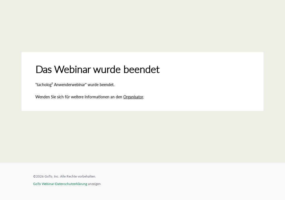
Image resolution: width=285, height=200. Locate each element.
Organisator (133, 96)
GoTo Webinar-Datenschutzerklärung (60, 184)
